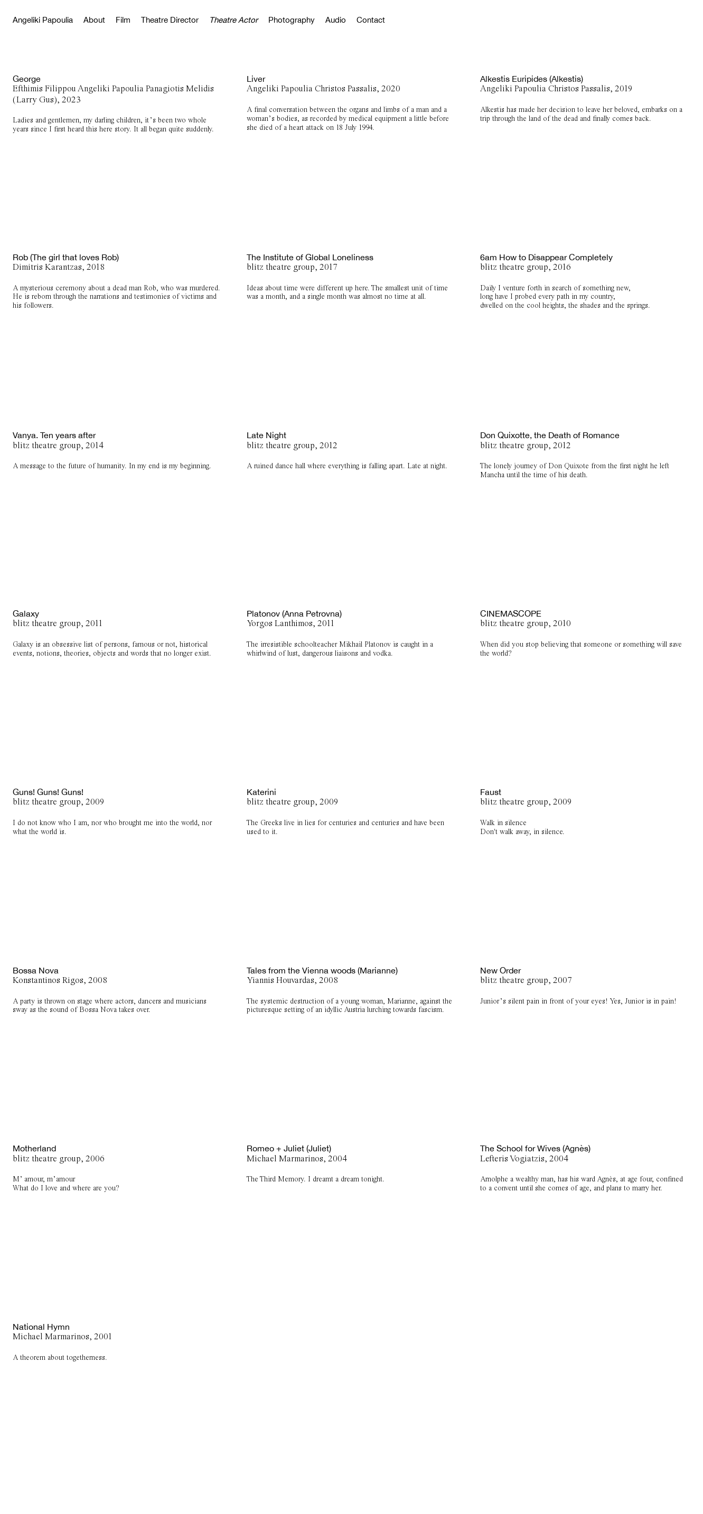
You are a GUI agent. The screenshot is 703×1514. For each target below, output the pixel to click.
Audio (335, 19)
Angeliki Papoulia (43, 19)
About (94, 19)
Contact (371, 19)
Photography (291, 19)
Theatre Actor (233, 19)
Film (123, 19)
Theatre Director (170, 19)
